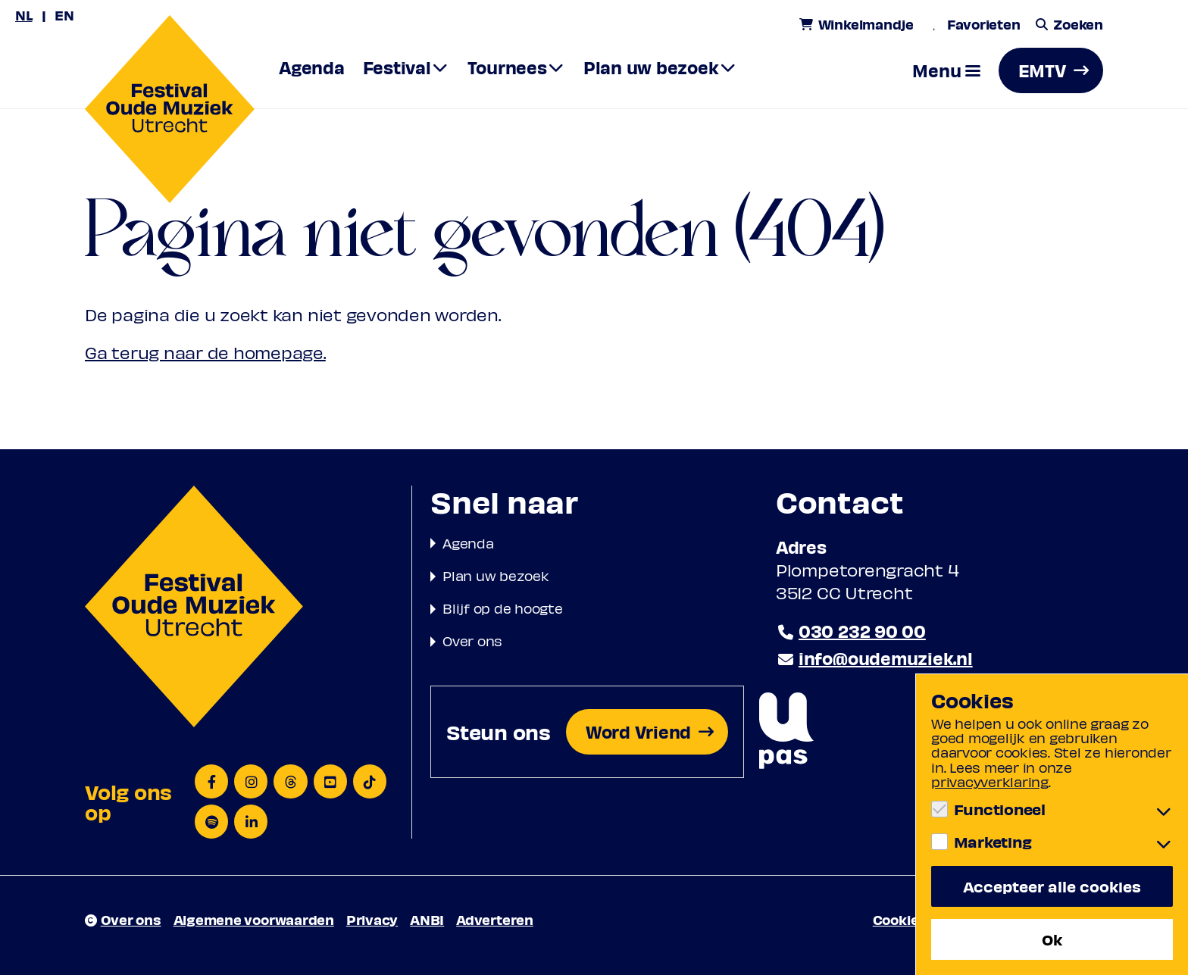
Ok (1052, 939)
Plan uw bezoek (495, 575)
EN (64, 15)
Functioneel (1000, 809)
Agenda (468, 543)
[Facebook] (211, 781)
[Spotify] (211, 822)
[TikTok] (369, 781)
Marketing (993, 841)
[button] (946, 70)
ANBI (427, 919)
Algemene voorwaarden (254, 919)
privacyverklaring (990, 781)
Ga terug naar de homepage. (205, 352)
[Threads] (290, 781)
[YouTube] (330, 781)
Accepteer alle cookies (1052, 886)
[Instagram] (250, 781)
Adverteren (494, 919)
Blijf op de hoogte (502, 608)
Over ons (472, 640)
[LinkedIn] (250, 822)
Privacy (372, 919)
